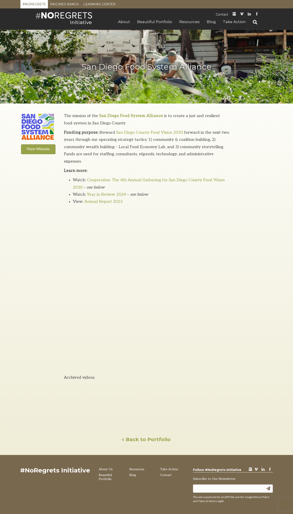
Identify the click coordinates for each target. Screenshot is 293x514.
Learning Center (99, 5)
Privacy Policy (261, 497)
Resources (189, 22)
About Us (106, 469)
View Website (38, 149)
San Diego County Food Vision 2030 (149, 132)
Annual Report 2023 (103, 201)
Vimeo (241, 14)
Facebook (256, 14)
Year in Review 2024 (106, 194)
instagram (234, 14)
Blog (211, 22)
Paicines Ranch (64, 5)
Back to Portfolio (146, 439)
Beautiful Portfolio (154, 22)
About (124, 22)
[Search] (253, 22)
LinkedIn (249, 14)
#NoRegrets (34, 5)
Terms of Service (207, 501)
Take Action (234, 22)
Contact (222, 14)
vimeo (256, 470)
